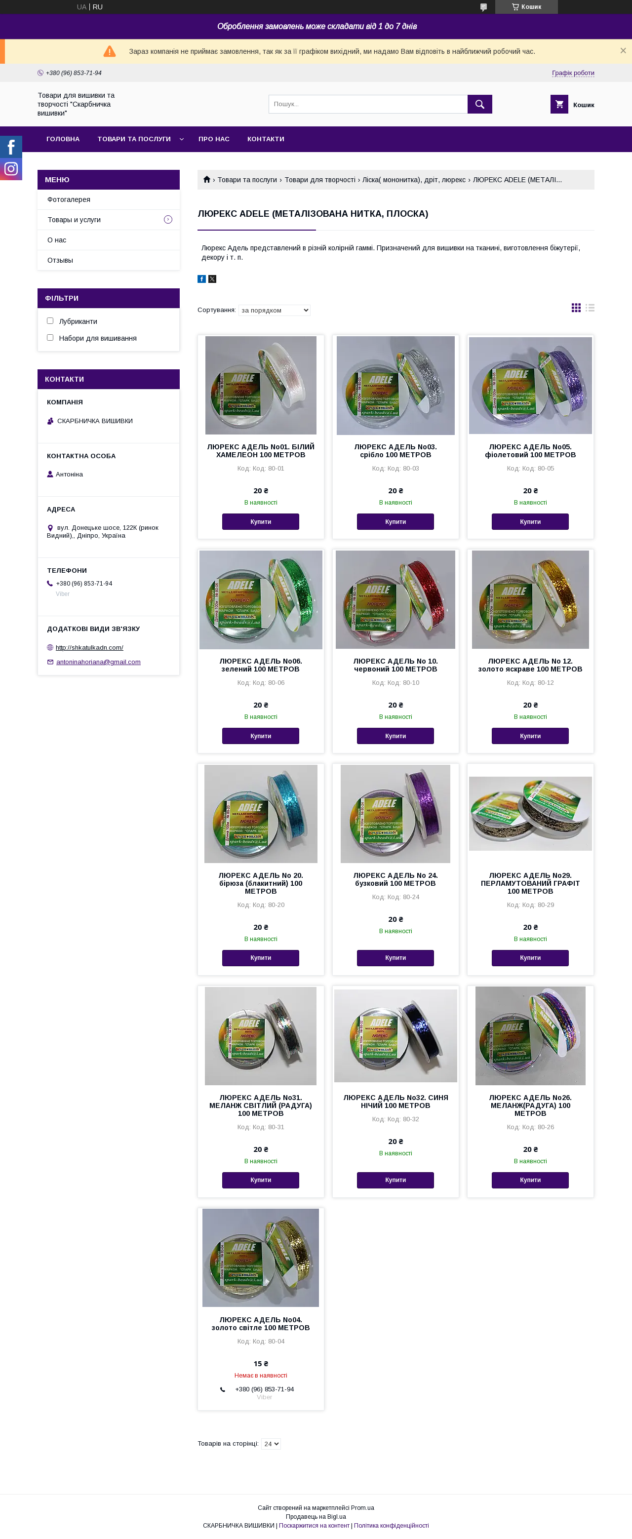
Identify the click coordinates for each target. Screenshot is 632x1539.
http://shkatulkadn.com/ (89, 647)
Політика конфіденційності (391, 1525)
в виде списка (590, 310)
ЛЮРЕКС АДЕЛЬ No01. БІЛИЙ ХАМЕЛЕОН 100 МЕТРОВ (261, 451)
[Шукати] (480, 104)
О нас (56, 240)
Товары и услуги (74, 220)
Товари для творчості (320, 180)
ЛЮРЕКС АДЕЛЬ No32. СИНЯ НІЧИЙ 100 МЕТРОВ (395, 1101)
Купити (260, 521)
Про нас (214, 139)
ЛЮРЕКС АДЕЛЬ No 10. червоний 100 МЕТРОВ (395, 665)
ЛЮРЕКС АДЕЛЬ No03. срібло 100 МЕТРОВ (395, 451)
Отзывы (60, 260)
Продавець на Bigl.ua (316, 1516)
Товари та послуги (134, 139)
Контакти (265, 139)
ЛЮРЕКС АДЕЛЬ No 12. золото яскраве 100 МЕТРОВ (530, 665)
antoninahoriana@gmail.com (98, 662)
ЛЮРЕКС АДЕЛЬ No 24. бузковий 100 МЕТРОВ (395, 879)
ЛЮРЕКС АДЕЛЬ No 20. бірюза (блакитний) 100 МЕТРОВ (260, 883)
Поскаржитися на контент (314, 1525)
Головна (62, 139)
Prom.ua (362, 1507)
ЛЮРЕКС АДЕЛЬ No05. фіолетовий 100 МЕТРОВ (530, 451)
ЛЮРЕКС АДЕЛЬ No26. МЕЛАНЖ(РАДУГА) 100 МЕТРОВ (530, 1105)
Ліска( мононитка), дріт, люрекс (414, 180)
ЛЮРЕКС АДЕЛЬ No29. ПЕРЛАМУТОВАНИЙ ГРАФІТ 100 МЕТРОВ (530, 883)
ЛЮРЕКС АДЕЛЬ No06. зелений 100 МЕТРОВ (260, 665)
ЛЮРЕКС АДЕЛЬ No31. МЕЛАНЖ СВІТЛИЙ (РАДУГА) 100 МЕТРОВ (260, 1105)
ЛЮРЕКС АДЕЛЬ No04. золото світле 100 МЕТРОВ (261, 1324)
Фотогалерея (68, 199)
